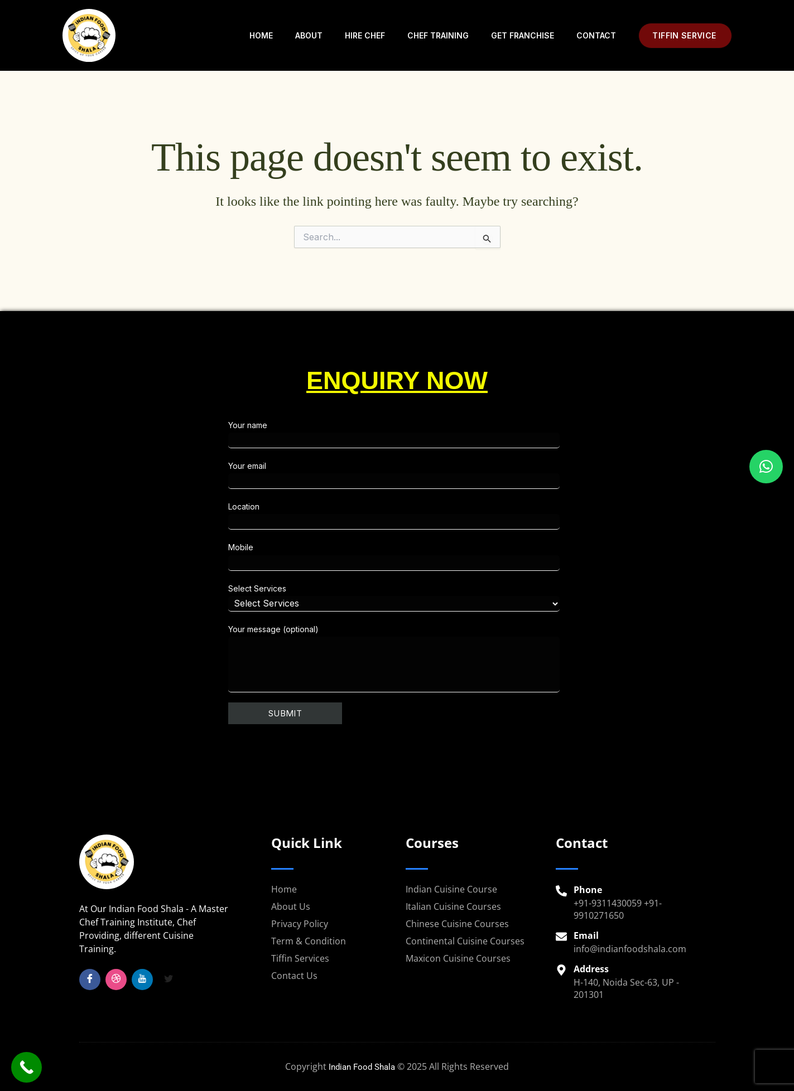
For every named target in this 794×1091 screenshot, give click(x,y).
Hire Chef (365, 35)
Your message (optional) (500, 658)
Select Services (500, 598)
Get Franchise (522, 35)
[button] (685, 36)
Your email (500, 475)
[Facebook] (89, 979)
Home (261, 35)
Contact (596, 35)
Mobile (500, 556)
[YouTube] (142, 979)
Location (500, 516)
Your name (500, 434)
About (309, 35)
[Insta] (116, 979)
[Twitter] (168, 979)
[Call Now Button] (26, 1067)
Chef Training (438, 35)
